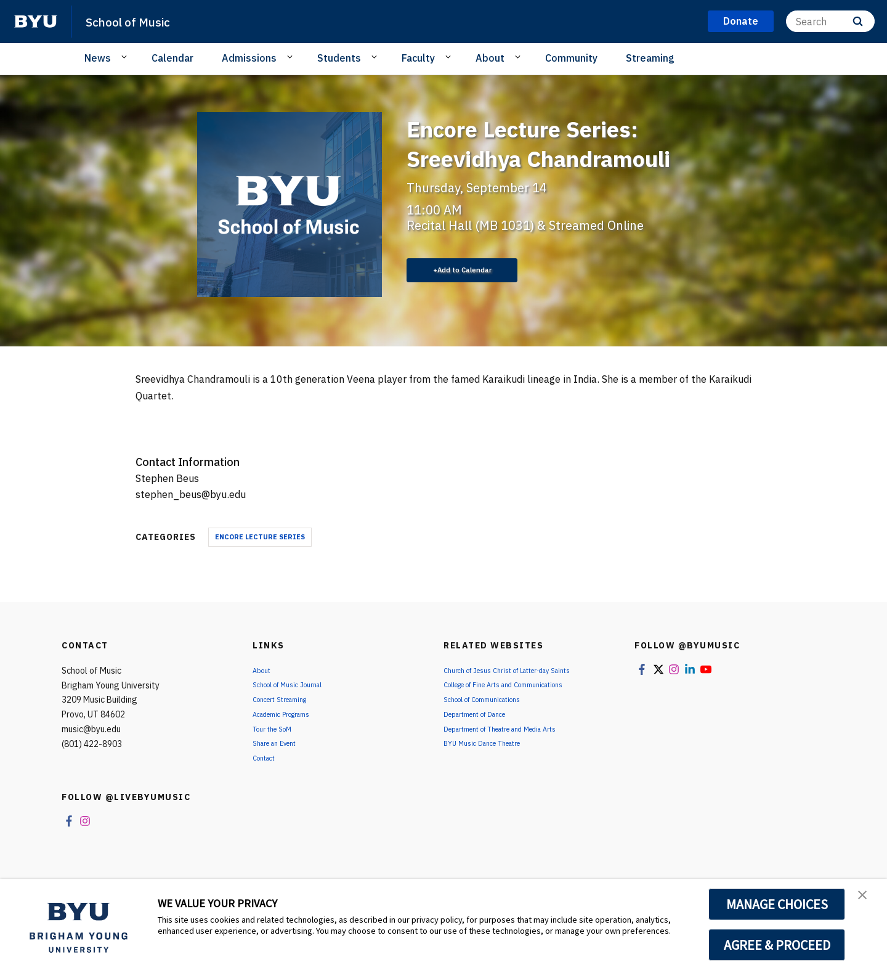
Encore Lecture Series (260, 538)
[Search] (830, 21)
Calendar (172, 58)
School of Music (139, 21)
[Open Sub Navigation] (126, 57)
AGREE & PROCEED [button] (777, 944)
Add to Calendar (471, 270)
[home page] (35, 21)
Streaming (650, 58)
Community (571, 58)
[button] (866, 901)
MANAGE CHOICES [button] (777, 904)
